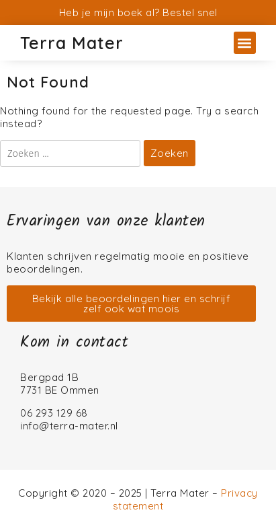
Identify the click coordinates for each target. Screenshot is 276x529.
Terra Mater (72, 42)
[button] (245, 43)
